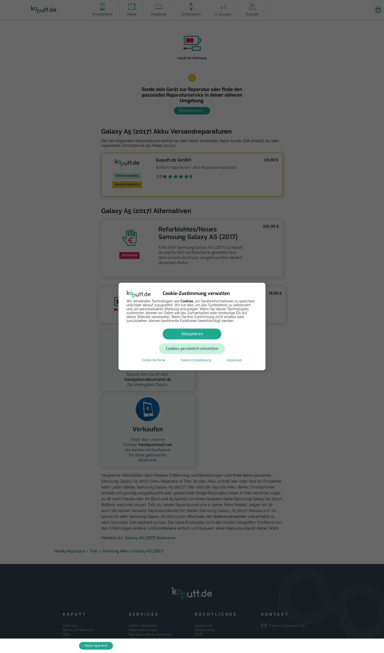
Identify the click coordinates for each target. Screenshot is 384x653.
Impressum (234, 353)
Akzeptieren (157, 341)
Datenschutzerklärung (196, 353)
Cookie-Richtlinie (153, 353)
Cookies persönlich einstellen (221, 341)
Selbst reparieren (96, 646)
